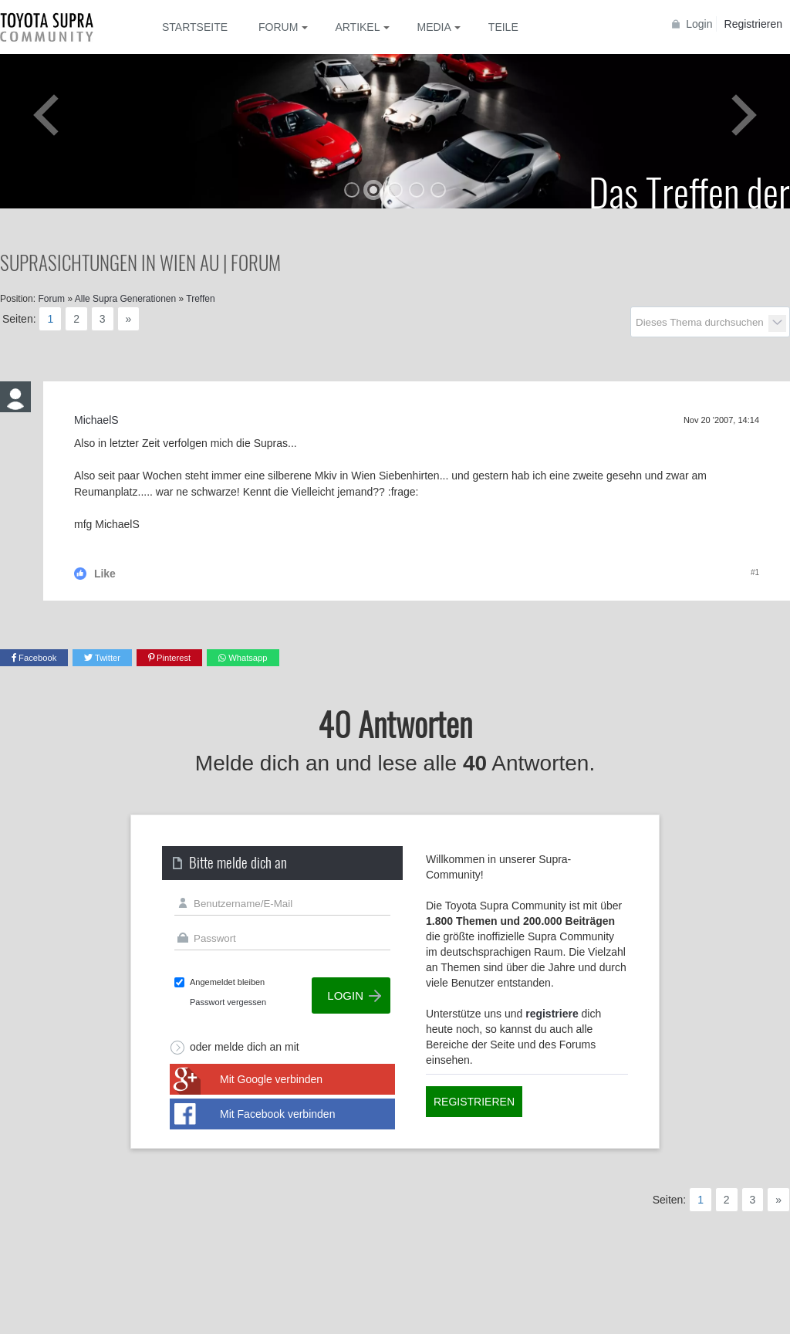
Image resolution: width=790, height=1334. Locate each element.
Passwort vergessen (228, 1002)
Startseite (195, 27)
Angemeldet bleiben (227, 982)
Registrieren (753, 24)
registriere (551, 1013)
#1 (755, 572)
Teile (503, 27)
